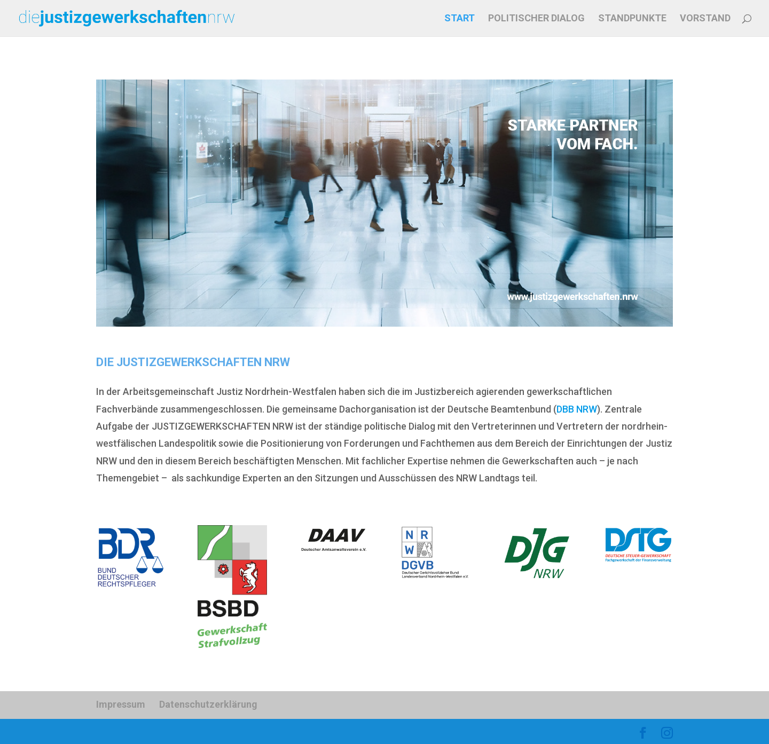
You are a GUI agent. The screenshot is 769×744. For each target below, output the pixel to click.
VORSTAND (705, 18)
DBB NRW (576, 409)
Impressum (120, 704)
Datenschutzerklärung (208, 704)
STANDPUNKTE (632, 18)
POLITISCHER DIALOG (536, 18)
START (459, 18)
